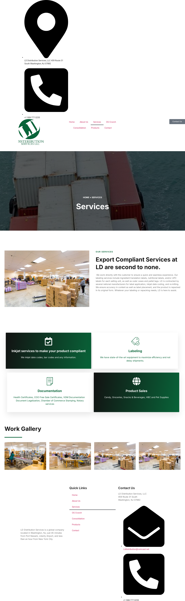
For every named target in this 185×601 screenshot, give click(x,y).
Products (95, 128)
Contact (108, 128)
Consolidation (79, 128)
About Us (84, 122)
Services (97, 122)
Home (72, 122)
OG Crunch (111, 122)
